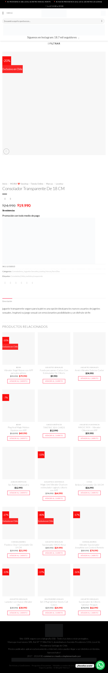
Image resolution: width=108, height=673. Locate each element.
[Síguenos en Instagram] (79, 38)
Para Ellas (56, 271)
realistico (29, 276)
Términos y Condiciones (19, 665)
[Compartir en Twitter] (15, 283)
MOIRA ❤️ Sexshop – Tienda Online (26, 184)
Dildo (22, 276)
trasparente (38, 276)
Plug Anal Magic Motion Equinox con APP (18, 429)
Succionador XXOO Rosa (54, 545)
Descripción (7, 301)
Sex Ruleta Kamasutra (18, 485)
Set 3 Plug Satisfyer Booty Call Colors (54, 603)
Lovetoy (59, 184)
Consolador (15, 276)
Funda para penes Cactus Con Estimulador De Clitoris (54, 371)
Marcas (49, 184)
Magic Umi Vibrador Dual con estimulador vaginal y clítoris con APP (54, 488)
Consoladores (17, 271)
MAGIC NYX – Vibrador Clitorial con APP (89, 429)
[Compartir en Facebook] (10, 283)
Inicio (4, 184)
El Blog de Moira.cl (62, 668)
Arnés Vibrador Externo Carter (89, 370)
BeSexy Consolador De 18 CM (89, 485)
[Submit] (101, 21)
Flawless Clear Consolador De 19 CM (18, 546)
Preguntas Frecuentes (41, 665)
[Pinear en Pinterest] (26, 283)
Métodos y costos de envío (64, 665)
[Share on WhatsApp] (5, 283)
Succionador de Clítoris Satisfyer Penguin (89, 603)
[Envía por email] (21, 283)
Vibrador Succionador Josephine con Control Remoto (89, 546)
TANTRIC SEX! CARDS (54, 427)
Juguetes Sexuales (31, 271)
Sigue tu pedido (45, 668)
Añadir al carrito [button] (18, 381)
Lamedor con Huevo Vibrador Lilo (18, 603)
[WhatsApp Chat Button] (100, 665)
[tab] (7, 301)
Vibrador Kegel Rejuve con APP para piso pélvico (18, 371)
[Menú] (7, 13)
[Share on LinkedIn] (32, 283)
